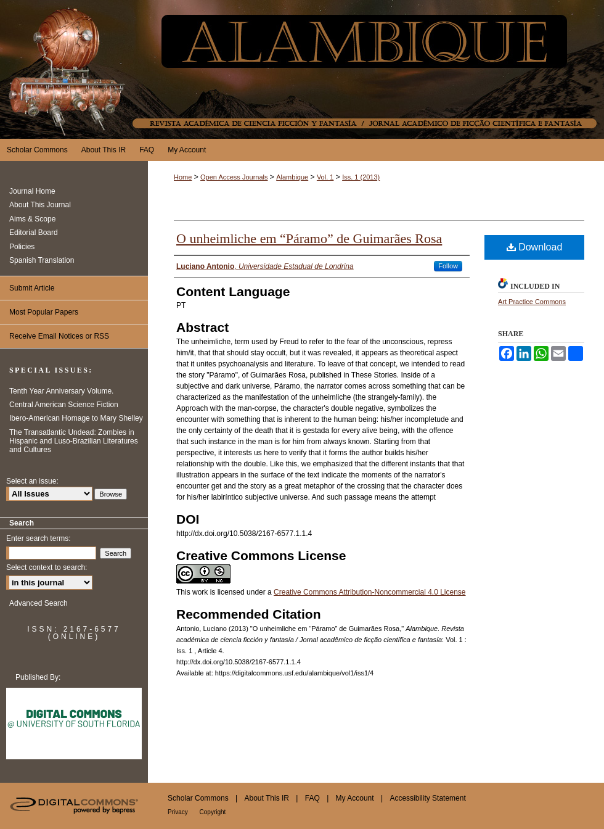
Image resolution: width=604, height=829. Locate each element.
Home (183, 177)
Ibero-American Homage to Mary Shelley (76, 418)
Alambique (292, 177)
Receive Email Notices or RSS (59, 336)
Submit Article (31, 288)
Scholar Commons (199, 798)
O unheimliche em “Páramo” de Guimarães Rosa (309, 238)
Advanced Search (38, 603)
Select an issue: (32, 481)
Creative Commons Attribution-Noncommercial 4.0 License (369, 592)
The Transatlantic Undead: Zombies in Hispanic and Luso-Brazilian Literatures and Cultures (73, 441)
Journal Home (32, 191)
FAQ (313, 798)
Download (535, 247)
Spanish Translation (41, 260)
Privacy (179, 812)
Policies (22, 246)
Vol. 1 (325, 177)
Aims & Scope (32, 219)
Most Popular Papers (43, 312)
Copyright (213, 812)
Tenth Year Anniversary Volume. (61, 391)
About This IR (268, 798)
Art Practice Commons (532, 301)
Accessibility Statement (427, 798)
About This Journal (40, 204)
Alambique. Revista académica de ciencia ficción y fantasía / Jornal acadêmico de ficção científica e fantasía (302, 69)
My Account (356, 798)
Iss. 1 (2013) (361, 177)
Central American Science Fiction (63, 404)
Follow (448, 266)
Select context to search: (46, 567)
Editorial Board (33, 232)
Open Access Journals (233, 177)
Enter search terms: (38, 538)
